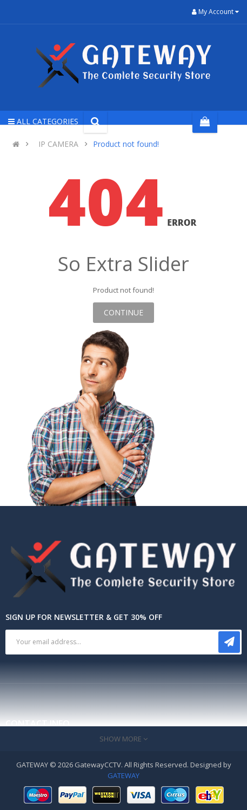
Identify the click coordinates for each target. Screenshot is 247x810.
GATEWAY (123, 775)
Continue (123, 312)
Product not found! (126, 143)
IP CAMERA (58, 143)
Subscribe (229, 642)
